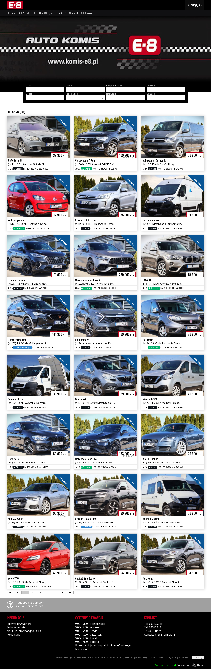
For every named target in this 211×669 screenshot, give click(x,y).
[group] (105, 49)
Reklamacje (13, 634)
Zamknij (198, 657)
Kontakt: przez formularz (159, 634)
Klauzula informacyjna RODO (24, 631)
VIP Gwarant (87, 13)
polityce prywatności (181, 657)
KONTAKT (73, 13)
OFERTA (11, 13)
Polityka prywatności (19, 624)
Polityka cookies (17, 627)
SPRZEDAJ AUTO (26, 13)
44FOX (62, 13)
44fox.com (197, 665)
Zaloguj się (195, 5)
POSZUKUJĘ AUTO (47, 13)
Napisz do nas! (172, 665)
